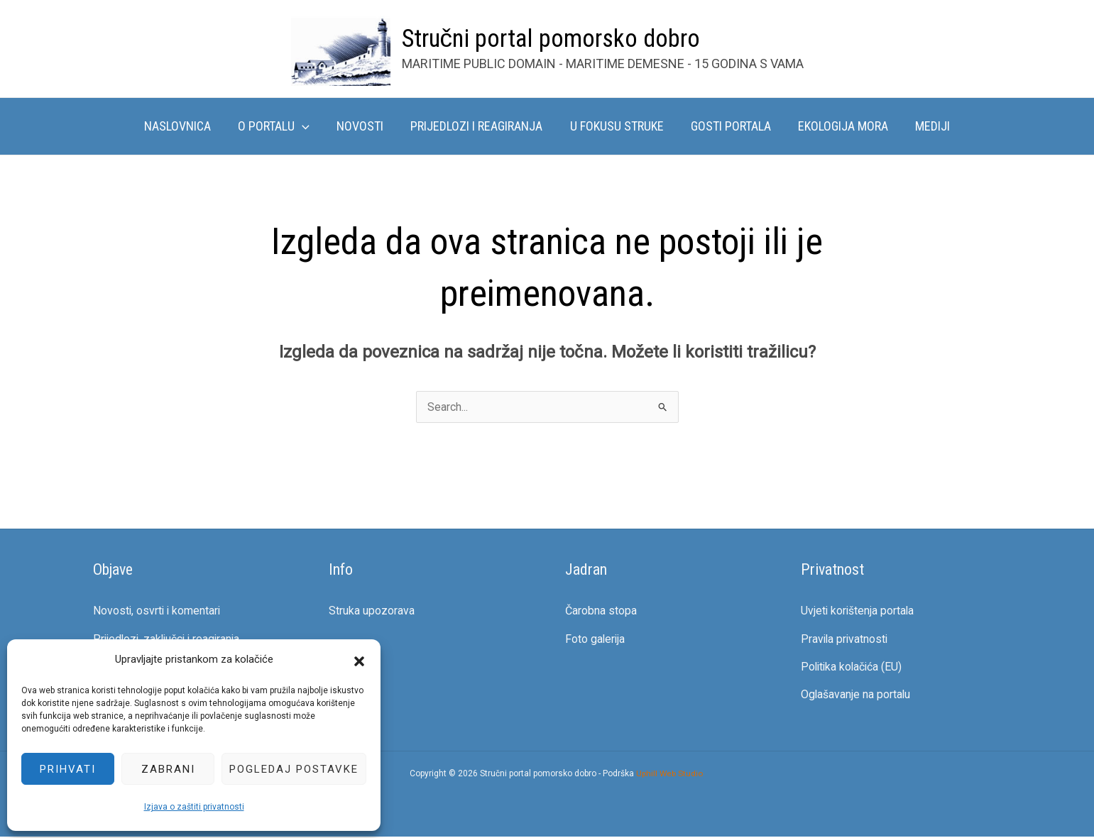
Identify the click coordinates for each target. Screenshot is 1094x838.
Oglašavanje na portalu (856, 695)
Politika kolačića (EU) (853, 667)
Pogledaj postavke (294, 769)
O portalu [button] (278, 126)
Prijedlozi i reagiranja (477, 125)
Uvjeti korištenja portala (858, 610)
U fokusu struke (615, 125)
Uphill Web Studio (670, 775)
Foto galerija (595, 639)
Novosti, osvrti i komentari (158, 610)
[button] (359, 660)
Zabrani (168, 769)
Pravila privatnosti (845, 639)
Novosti (362, 125)
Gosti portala (728, 125)
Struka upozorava (372, 610)
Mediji (926, 125)
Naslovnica (183, 125)
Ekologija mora (839, 125)
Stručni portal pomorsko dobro (551, 38)
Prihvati (68, 769)
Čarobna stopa (601, 610)
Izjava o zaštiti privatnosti (194, 807)
